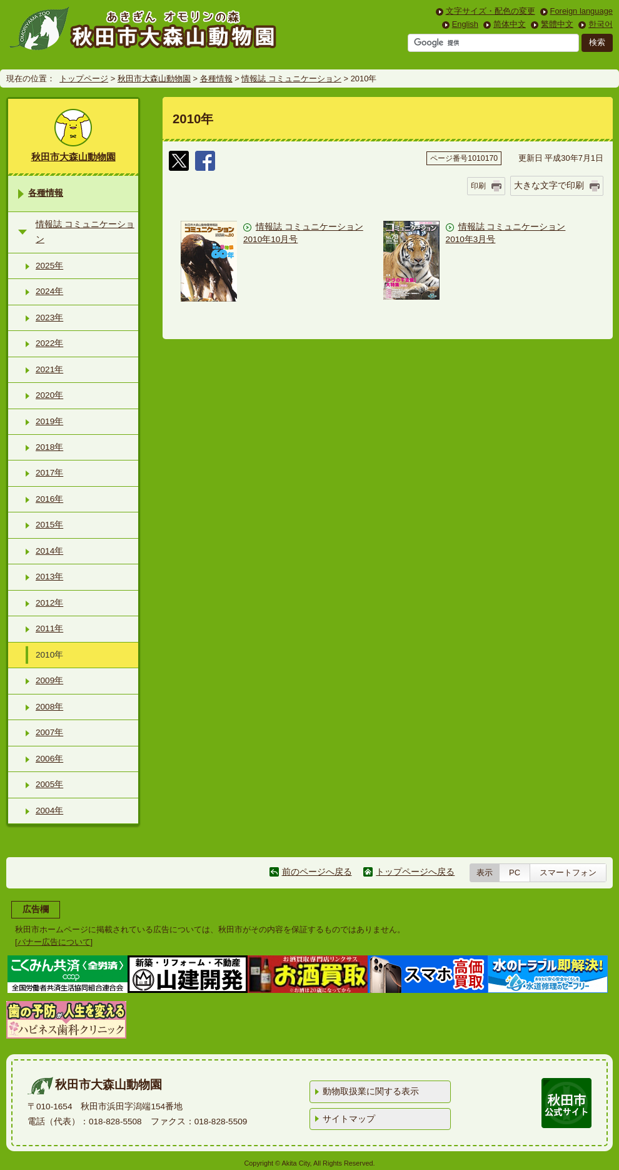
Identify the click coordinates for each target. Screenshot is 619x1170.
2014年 (49, 551)
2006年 (49, 758)
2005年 (49, 784)
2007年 (49, 732)
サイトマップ (349, 1119)
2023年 (49, 317)
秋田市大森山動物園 (154, 78)
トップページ (83, 78)
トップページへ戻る (415, 872)
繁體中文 (557, 24)
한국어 (600, 24)
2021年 (49, 369)
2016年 (49, 499)
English (465, 24)
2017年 (49, 472)
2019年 (49, 421)
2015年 (49, 524)
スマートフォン (568, 872)
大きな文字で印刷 (549, 185)
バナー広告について (54, 942)
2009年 (49, 680)
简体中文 (509, 24)
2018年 (49, 447)
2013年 (49, 576)
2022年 (49, 343)
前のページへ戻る (317, 872)
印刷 (478, 185)
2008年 (49, 706)
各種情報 (216, 78)
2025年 (49, 265)
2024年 (49, 291)
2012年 (49, 603)
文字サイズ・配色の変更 (490, 11)
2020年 (49, 395)
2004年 (49, 810)
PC (514, 872)
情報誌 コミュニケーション (291, 78)
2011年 (49, 628)
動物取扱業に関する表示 (371, 1091)
